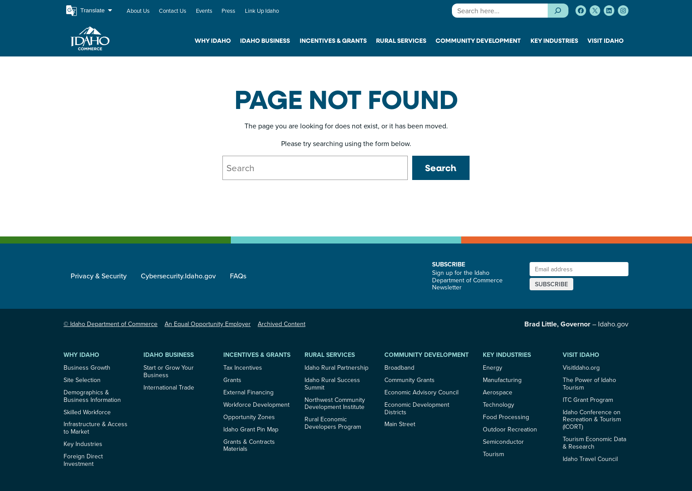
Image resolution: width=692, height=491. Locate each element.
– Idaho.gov (576, 324)
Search (440, 167)
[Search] (558, 11)
